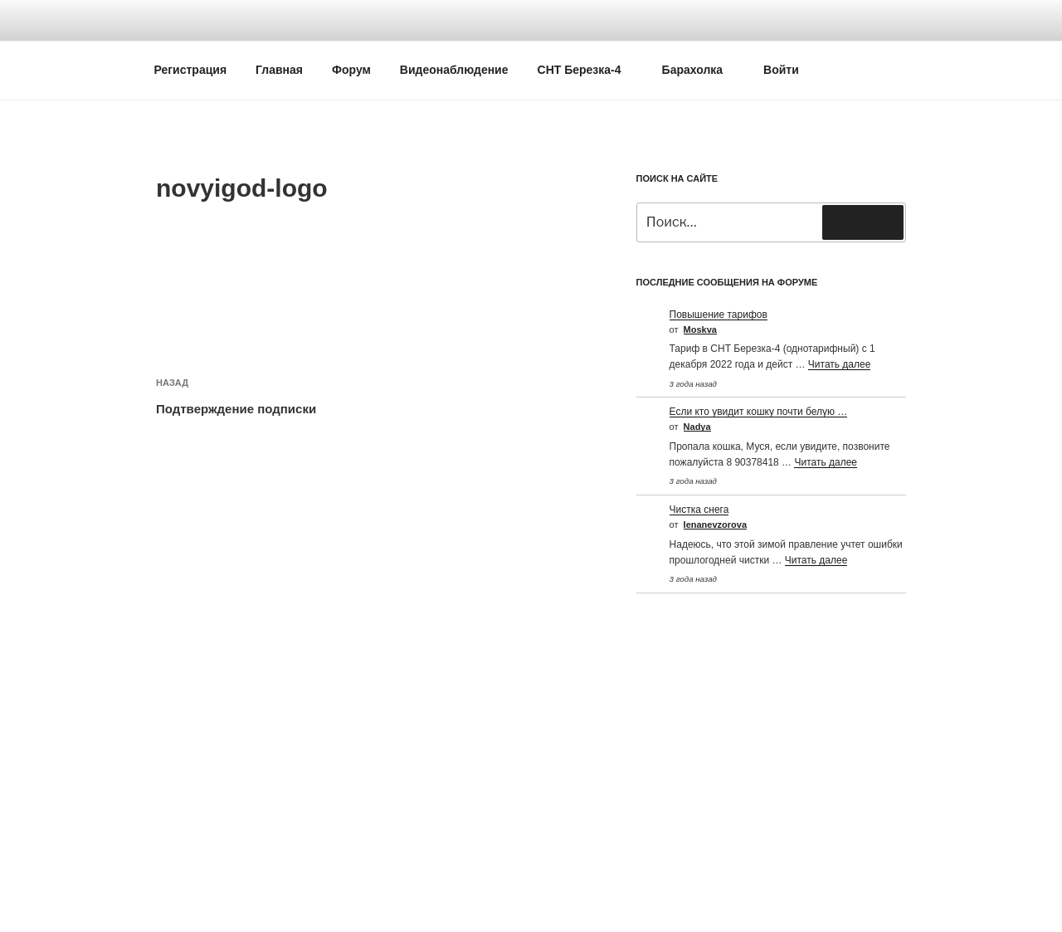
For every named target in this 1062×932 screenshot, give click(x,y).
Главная (279, 69)
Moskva (700, 329)
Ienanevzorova (715, 524)
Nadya (697, 427)
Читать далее (839, 364)
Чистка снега (699, 509)
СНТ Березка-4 (587, 69)
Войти (781, 69)
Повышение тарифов (718, 314)
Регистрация (190, 69)
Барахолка (700, 69)
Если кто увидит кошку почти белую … (759, 411)
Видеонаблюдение (454, 69)
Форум (351, 69)
